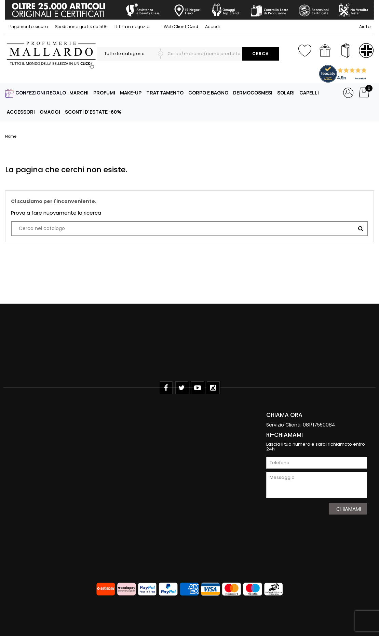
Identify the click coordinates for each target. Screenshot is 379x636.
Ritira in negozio (131, 26)
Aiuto (364, 26)
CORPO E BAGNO (208, 92)
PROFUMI (104, 92)
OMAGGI (50, 112)
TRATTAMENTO (165, 92)
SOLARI (286, 92)
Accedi (212, 26)
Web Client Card (177, 26)
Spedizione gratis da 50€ (81, 26)
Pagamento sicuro (28, 26)
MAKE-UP (130, 92)
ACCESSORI (21, 112)
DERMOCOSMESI (252, 92)
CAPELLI (309, 92)
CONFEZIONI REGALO (40, 92)
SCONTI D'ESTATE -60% (93, 112)
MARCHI (79, 92)
